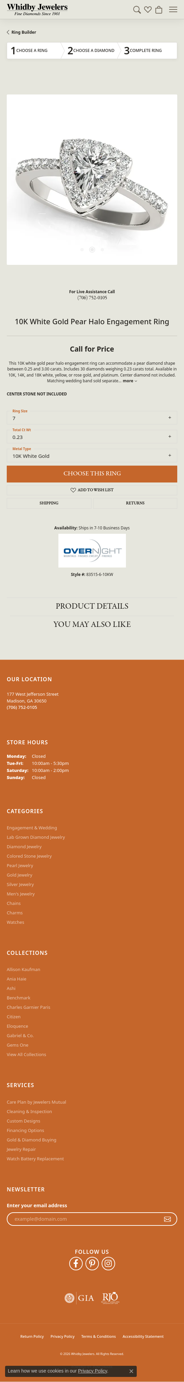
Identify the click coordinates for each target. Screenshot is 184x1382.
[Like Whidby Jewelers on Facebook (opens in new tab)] (76, 1263)
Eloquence (17, 1026)
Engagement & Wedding (32, 828)
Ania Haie (16, 979)
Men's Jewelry (21, 894)
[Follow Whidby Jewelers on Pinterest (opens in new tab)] (92, 1263)
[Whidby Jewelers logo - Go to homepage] (37, 9)
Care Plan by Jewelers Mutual (36, 1102)
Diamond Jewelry (24, 847)
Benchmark (18, 998)
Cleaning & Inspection (29, 1111)
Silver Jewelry (20, 884)
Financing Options (25, 1130)
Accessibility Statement (143, 1336)
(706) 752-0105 (92, 298)
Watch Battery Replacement (35, 1159)
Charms (15, 913)
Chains (14, 903)
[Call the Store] (22, 707)
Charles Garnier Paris (28, 1007)
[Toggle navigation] (173, 9)
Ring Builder (23, 32)
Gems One (17, 1045)
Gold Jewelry (19, 875)
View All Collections (26, 1054)
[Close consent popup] (131, 1371)
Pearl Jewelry (20, 865)
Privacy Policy (63, 1336)
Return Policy (32, 1336)
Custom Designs (23, 1121)
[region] (92, 179)
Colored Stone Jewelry (29, 856)
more (130, 380)
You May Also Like (92, 624)
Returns (135, 503)
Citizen (14, 1017)
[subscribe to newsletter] (167, 1219)
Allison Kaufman (23, 969)
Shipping (49, 503)
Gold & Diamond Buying (31, 1140)
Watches (15, 922)
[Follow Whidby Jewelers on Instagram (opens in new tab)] (108, 1263)
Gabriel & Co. (20, 1035)
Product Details (92, 606)
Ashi (11, 988)
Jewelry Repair (21, 1149)
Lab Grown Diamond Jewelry (36, 837)
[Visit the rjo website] (110, 1298)
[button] (137, 9)
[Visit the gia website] (79, 1298)
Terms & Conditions (98, 1336)
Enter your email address (37, 1205)
